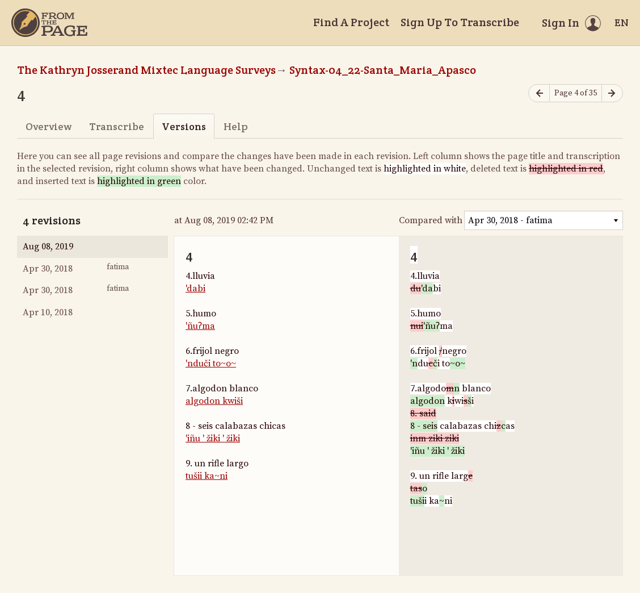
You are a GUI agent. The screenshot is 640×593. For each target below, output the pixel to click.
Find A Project (351, 22)
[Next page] (612, 93)
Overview (48, 126)
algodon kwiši (214, 401)
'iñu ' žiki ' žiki (213, 438)
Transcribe (116, 126)
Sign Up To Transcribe (460, 22)
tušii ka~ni (207, 476)
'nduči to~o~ (211, 363)
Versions (184, 126)
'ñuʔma (200, 326)
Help (236, 126)
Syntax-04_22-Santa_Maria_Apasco (382, 69)
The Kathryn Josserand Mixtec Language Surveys (146, 69)
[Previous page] (539, 93)
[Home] (49, 23)
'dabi (195, 288)
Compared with (430, 220)
